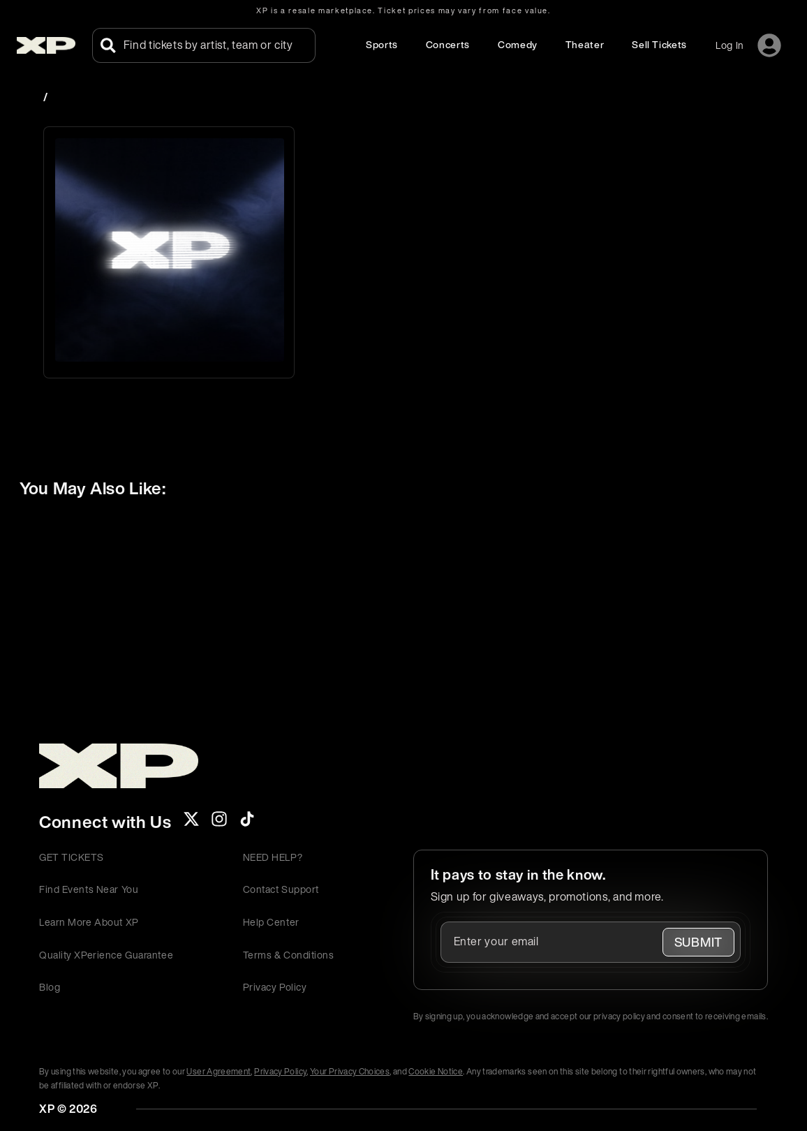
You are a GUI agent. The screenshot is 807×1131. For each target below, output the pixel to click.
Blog (49, 987)
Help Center (271, 922)
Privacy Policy (275, 987)
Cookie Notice (435, 1071)
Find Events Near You (88, 889)
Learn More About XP (89, 922)
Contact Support (281, 889)
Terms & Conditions (288, 954)
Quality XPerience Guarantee (106, 954)
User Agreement (218, 1071)
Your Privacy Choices (350, 1071)
